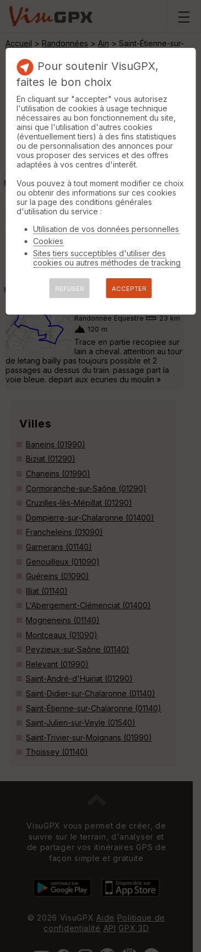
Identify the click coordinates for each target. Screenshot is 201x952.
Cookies (48, 241)
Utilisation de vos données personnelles (106, 229)
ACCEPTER (129, 289)
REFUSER (69, 289)
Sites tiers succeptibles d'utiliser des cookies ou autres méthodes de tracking (107, 257)
